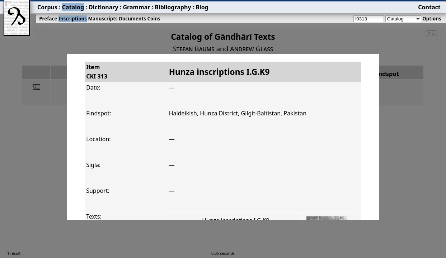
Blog (202, 7)
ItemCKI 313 (96, 71)
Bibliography (173, 7)
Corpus (47, 7)
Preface (48, 18)
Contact (429, 7)
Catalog (73, 7)
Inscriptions (72, 18)
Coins (153, 18)
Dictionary (103, 7)
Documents (132, 18)
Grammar (136, 7)
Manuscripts (102, 18)
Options (431, 18)
